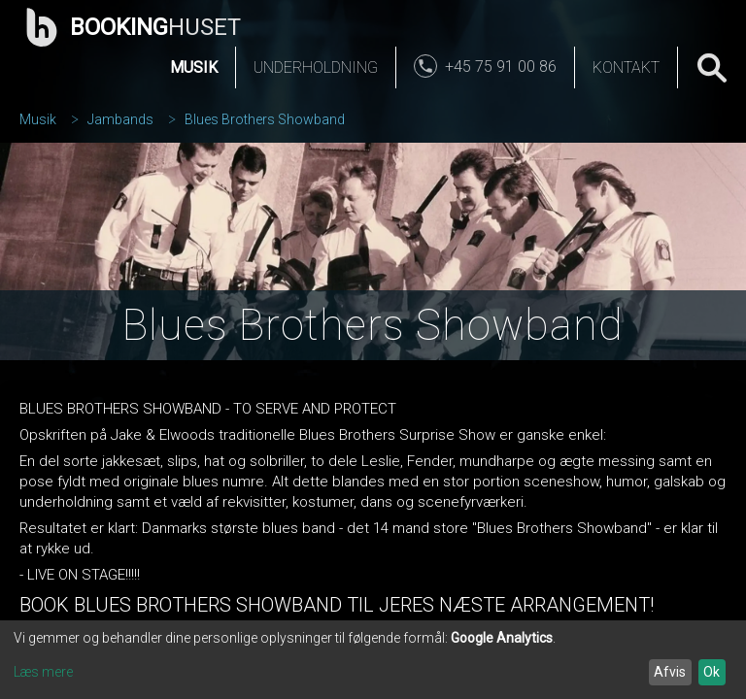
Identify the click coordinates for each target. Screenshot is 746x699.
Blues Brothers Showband (265, 119)
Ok (711, 672)
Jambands (120, 119)
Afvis (670, 672)
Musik (194, 67)
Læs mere (43, 672)
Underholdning (316, 67)
